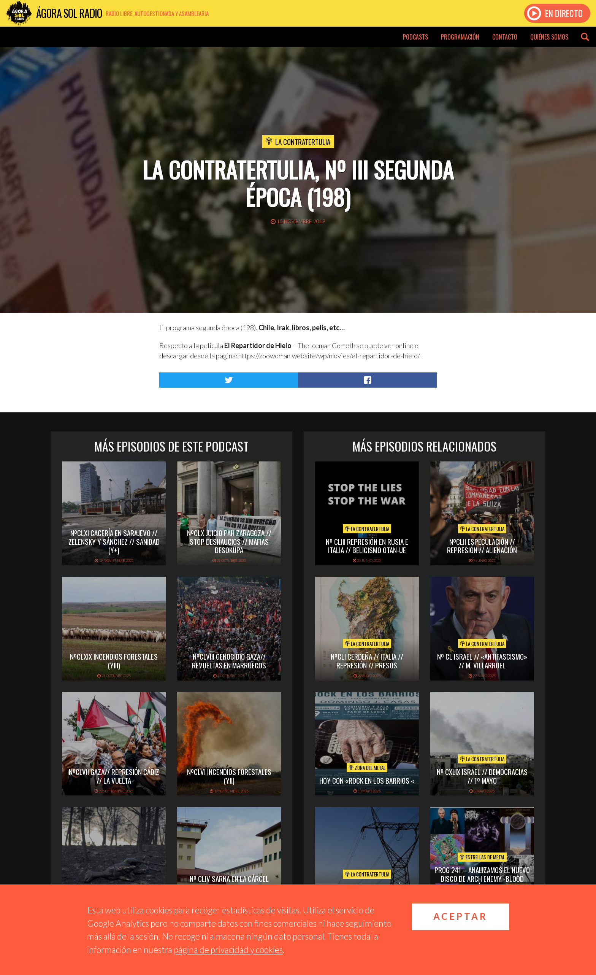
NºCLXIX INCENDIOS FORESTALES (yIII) (114, 660)
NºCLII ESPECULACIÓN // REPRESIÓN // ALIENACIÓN (482, 545)
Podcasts (415, 36)
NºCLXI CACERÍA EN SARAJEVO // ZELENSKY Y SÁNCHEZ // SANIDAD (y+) (114, 541)
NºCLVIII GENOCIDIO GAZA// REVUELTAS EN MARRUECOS (229, 660)
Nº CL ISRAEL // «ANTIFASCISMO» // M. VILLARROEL (482, 660)
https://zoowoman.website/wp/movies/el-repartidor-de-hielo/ (329, 356)
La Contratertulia (302, 141)
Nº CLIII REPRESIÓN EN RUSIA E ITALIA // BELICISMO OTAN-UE (367, 545)
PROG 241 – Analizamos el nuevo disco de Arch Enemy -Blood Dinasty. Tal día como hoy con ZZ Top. (482, 882)
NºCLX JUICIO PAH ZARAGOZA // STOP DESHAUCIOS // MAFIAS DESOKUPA (229, 541)
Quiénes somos (549, 36)
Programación (460, 36)
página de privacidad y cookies (228, 949)
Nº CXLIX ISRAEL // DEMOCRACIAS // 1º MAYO (482, 776)
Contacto (504, 36)
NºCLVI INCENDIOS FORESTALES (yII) (229, 776)
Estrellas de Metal (482, 857)
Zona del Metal (367, 767)
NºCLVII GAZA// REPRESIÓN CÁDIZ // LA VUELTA (114, 776)
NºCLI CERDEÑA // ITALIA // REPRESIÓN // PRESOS (367, 660)
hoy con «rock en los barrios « (366, 780)
